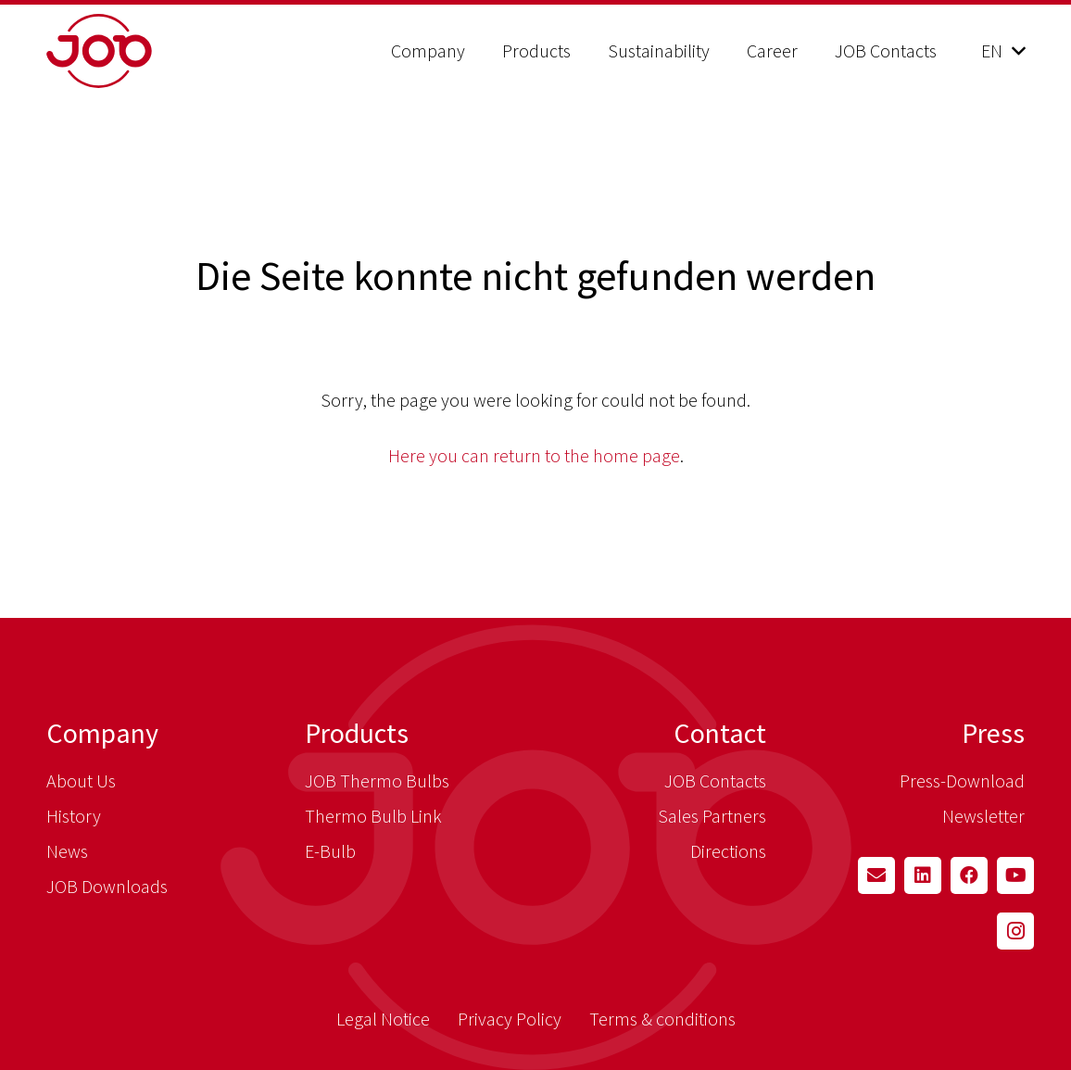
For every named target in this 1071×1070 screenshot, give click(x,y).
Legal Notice (383, 1018)
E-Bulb (330, 850)
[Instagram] (1015, 931)
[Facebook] (969, 875)
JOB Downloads (107, 886)
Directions (728, 850)
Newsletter (983, 815)
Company (102, 732)
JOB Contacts (715, 780)
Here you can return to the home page (534, 455)
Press (993, 732)
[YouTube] (1015, 875)
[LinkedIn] (922, 875)
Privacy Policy (509, 1018)
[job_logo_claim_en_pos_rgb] (146, 51)
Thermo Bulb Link (373, 815)
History (73, 815)
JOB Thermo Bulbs (377, 780)
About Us (81, 780)
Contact (720, 732)
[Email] (876, 875)
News (67, 850)
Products (357, 732)
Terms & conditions (662, 1018)
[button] (1003, 50)
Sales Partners (712, 815)
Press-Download (962, 780)
